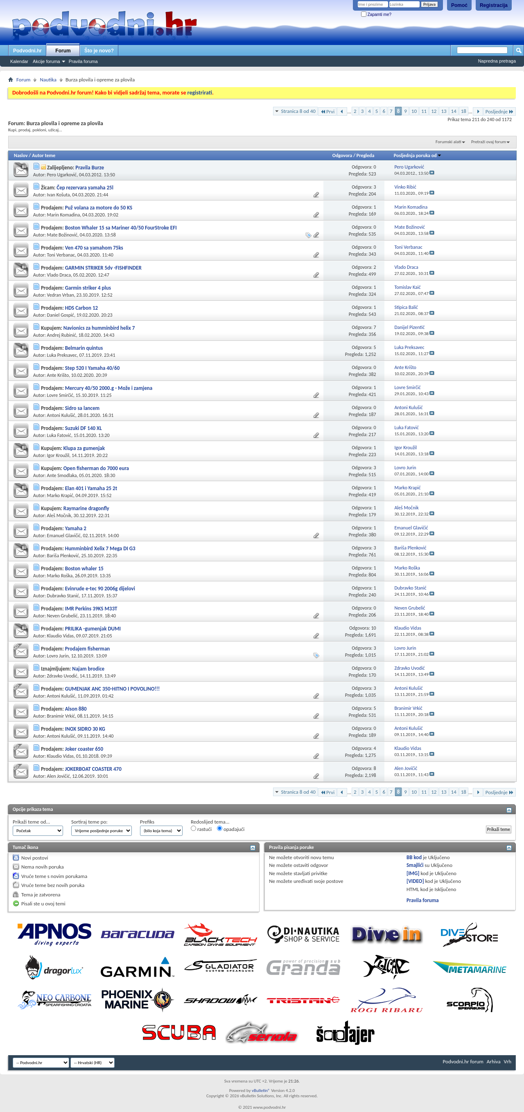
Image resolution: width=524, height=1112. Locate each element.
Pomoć (459, 5)
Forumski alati (448, 141)
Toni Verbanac (61, 255)
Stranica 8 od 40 (298, 111)
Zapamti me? (376, 14)
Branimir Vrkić (61, 716)
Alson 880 (76, 709)
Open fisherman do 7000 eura (96, 468)
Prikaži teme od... (31, 822)
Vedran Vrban (60, 295)
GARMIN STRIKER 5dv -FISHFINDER (103, 268)
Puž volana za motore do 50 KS (98, 208)
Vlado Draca (59, 275)
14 (453, 111)
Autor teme (43, 155)
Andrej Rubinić (61, 335)
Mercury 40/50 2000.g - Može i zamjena (108, 388)
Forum (62, 51)
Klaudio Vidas (60, 636)
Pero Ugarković (62, 175)
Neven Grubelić (62, 616)
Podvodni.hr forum (463, 1061)
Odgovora (342, 155)
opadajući (230, 829)
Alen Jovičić (58, 776)
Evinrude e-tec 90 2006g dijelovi (100, 588)
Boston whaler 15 (84, 568)
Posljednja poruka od (418, 155)
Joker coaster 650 (84, 749)
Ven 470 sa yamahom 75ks (94, 248)
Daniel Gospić (60, 315)
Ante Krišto (58, 375)
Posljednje (500, 111)
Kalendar (19, 61)
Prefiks (147, 822)
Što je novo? (99, 51)
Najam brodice (88, 669)
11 (424, 111)
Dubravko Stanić (63, 596)
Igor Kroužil (58, 455)
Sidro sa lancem (82, 408)
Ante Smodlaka (62, 475)
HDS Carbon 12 (81, 308)
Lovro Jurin (58, 656)
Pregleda (366, 155)
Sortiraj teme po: (89, 822)
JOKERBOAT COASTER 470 (93, 769)
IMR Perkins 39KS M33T (91, 609)
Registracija (494, 5)
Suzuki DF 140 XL (83, 428)
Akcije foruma (46, 61)
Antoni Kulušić (61, 415)
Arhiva (494, 1061)
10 (414, 111)
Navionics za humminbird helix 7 (99, 328)
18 (463, 111)
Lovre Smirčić (60, 395)
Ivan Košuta (58, 195)
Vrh (507, 1061)
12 (433, 111)
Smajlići (415, 865)
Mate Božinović (62, 235)
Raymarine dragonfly (86, 508)
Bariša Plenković (63, 555)
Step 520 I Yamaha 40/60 (92, 368)
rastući (201, 829)
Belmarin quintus (84, 348)
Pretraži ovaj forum (488, 141)
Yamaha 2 (75, 528)
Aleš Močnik (59, 515)
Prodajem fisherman (87, 649)
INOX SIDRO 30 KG (85, 729)
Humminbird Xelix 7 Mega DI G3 (100, 548)
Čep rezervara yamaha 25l (84, 188)
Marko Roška (60, 576)
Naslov (21, 155)
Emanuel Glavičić (64, 535)
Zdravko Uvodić (62, 676)
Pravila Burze (89, 167)
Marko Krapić (60, 495)
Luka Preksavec (62, 355)
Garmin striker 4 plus (88, 288)
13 (443, 111)
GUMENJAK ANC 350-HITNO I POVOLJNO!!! (112, 689)
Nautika (48, 80)
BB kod (414, 857)
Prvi (327, 111)
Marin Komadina (63, 215)
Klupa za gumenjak (84, 448)
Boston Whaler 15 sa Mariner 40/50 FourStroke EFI (121, 228)
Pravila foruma (83, 61)
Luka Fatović (59, 435)
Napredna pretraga (497, 61)
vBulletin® (261, 1090)
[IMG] (413, 873)
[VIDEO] (415, 881)
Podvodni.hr (27, 51)
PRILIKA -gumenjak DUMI (93, 629)
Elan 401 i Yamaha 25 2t (91, 488)
